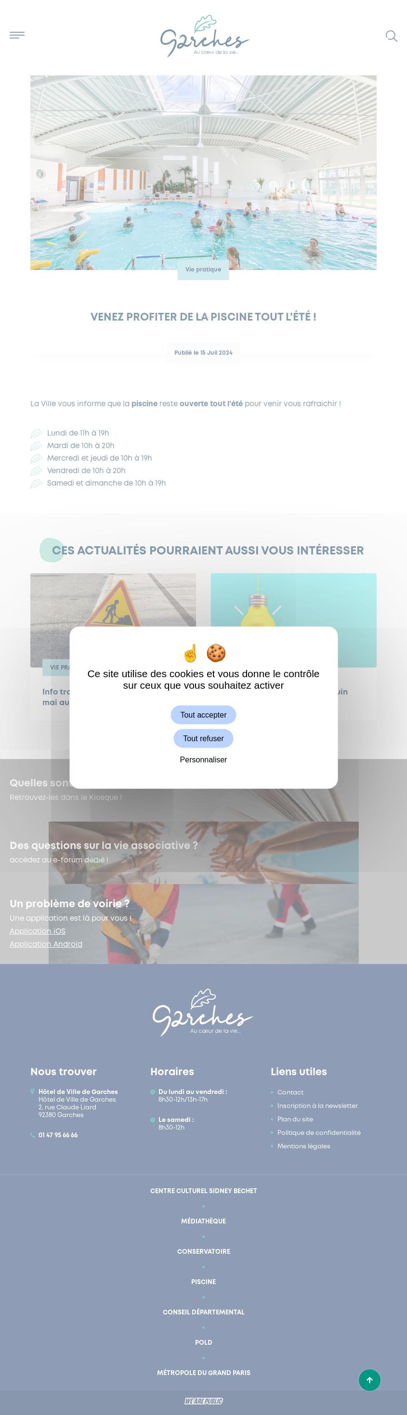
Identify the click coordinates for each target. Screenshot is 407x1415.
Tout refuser (203, 738)
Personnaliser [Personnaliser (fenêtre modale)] (203, 760)
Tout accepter (203, 715)
